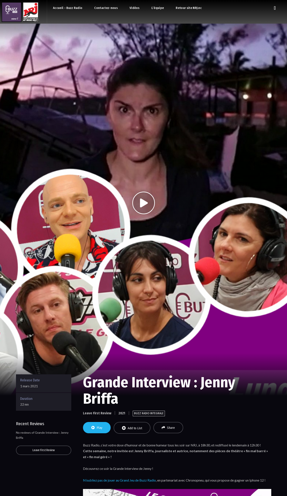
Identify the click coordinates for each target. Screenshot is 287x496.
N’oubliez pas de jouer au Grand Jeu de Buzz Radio (119, 480)
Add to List (132, 428)
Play (96, 428)
